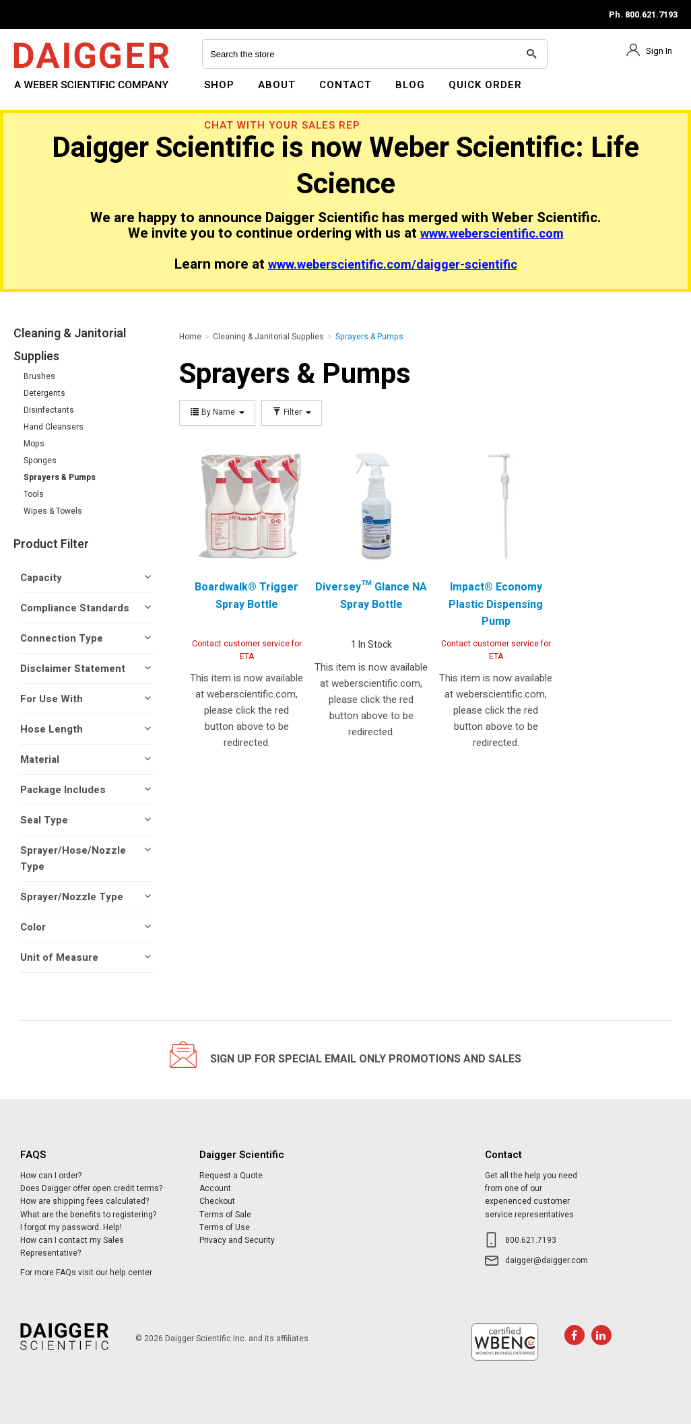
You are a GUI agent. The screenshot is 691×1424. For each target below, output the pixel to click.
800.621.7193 (530, 1240)
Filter (291, 412)
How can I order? (50, 1175)
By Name (217, 412)
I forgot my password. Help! (71, 1227)
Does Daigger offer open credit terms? (91, 1188)
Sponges (40, 460)
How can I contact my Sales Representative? (72, 1246)
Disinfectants (49, 410)
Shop (219, 84)
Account (215, 1188)
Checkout (217, 1201)
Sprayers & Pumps (60, 477)
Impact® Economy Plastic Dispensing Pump (496, 604)
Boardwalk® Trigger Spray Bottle (246, 596)
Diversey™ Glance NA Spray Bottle (371, 596)
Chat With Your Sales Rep (282, 125)
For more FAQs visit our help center (86, 1272)
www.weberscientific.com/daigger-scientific (392, 265)
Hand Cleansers (54, 427)
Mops (34, 444)
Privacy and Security (237, 1240)
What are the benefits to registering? (88, 1215)
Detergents (44, 393)
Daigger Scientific (50, 93)
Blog (410, 84)
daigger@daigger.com (546, 1260)
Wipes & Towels (53, 511)
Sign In (659, 50)
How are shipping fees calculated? (84, 1201)
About (277, 84)
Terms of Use (224, 1227)
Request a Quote (231, 1175)
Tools (34, 494)
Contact (345, 84)
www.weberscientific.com (492, 234)
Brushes (39, 376)
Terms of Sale (225, 1215)
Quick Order (485, 84)
